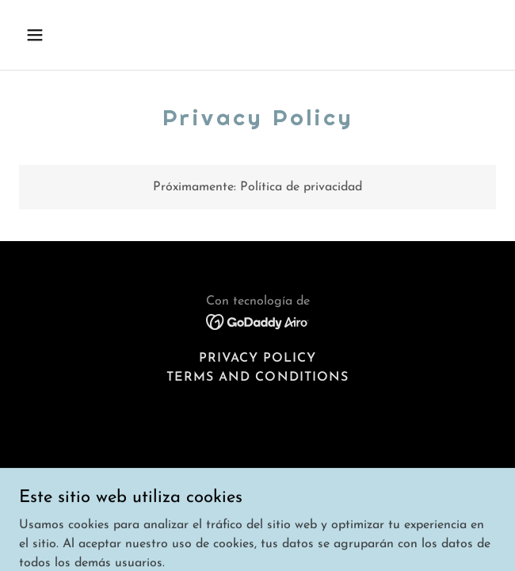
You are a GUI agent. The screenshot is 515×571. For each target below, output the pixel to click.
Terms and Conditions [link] (257, 377)
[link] (258, 321)
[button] (54, 35)
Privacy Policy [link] (257, 358)
